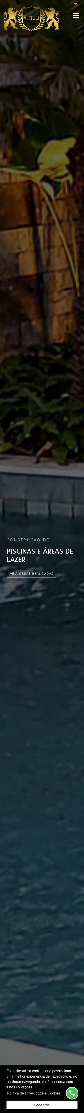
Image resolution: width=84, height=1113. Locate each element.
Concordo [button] (42, 1105)
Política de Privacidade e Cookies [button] (33, 1093)
